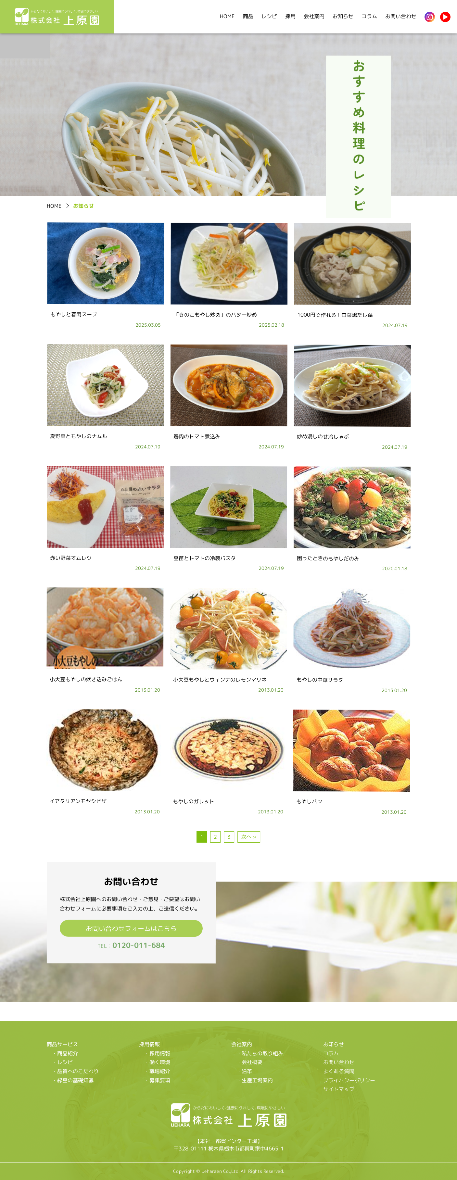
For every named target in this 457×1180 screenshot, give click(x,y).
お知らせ (343, 16)
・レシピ (62, 1062)
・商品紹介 (65, 1053)
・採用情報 (157, 1053)
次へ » (249, 836)
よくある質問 (338, 1071)
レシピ (269, 16)
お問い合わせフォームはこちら (130, 928)
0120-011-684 (138, 945)
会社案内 (314, 16)
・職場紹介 (157, 1071)
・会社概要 (249, 1062)
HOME (227, 16)
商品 (248, 16)
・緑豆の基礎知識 (73, 1080)
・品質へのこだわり (75, 1070)
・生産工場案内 (254, 1080)
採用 (290, 16)
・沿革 (244, 1071)
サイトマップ (338, 1089)
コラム (369, 16)
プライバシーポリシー (349, 1080)
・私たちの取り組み (259, 1053)
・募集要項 (157, 1080)
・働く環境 (157, 1062)
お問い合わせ (400, 16)
